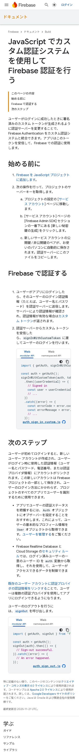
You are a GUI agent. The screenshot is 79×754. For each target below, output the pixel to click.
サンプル (9, 743)
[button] (27, 353)
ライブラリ (10, 750)
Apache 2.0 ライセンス (44, 689)
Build (48, 31)
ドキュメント (15, 17)
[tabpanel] (43, 393)
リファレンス (11, 737)
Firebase (13, 31)
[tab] (27, 353)
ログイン (67, 5)
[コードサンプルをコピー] (67, 361)
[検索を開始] (46, 4)
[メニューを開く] (6, 5)
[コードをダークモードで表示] (61, 361)
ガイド (7, 730)
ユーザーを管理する (36, 535)
